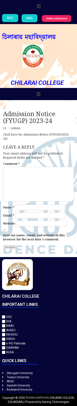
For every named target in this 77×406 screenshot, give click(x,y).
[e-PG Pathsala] (38, 343)
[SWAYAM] (38, 348)
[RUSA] (38, 352)
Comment (11, 164)
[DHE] (38, 321)
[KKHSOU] (38, 334)
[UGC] (38, 317)
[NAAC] (38, 326)
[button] (38, 6)
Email (8, 215)
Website (9, 223)
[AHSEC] (38, 330)
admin (16, 128)
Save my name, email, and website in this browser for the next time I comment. (34, 237)
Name (8, 207)
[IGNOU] (38, 339)
